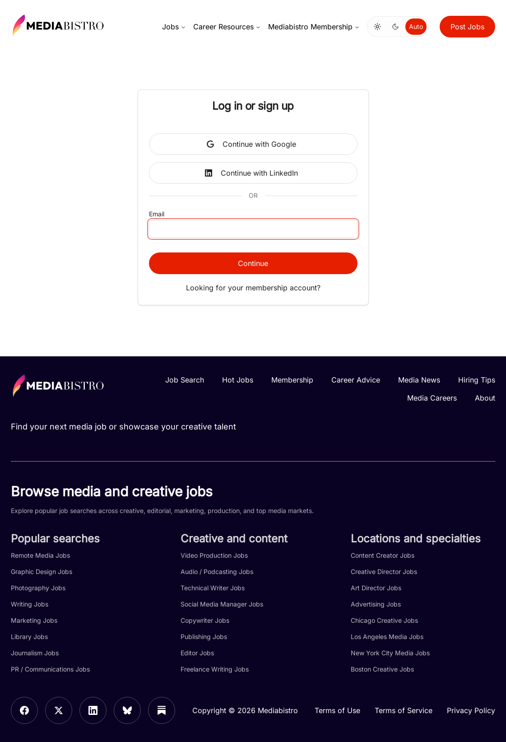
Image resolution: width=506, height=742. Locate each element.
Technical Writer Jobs (213, 588)
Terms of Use (337, 710)
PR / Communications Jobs (50, 669)
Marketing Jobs (34, 620)
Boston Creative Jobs (382, 669)
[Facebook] (24, 710)
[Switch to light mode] (377, 27)
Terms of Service (403, 710)
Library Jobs (29, 636)
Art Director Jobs (376, 588)
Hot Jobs (237, 379)
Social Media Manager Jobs (222, 604)
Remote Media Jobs (40, 555)
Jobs (174, 26)
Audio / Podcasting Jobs (217, 571)
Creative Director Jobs (384, 571)
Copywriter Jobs (205, 620)
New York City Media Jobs (390, 653)
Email (156, 214)
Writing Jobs (29, 604)
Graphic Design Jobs (41, 571)
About (485, 397)
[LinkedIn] (93, 710)
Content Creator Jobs (382, 555)
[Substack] (161, 710)
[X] (58, 710)
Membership (292, 379)
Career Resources (227, 26)
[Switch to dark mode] (395, 27)
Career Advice (355, 379)
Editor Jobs (197, 653)
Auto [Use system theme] (416, 26)
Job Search (184, 379)
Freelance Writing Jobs (215, 669)
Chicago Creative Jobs (384, 620)
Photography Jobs (38, 588)
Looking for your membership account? (253, 287)
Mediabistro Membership (314, 26)
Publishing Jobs (204, 636)
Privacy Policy (471, 710)
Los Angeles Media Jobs (387, 636)
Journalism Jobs (35, 653)
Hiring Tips (476, 379)
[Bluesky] (127, 710)
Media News (419, 379)
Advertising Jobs (376, 604)
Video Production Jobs (214, 555)
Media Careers (432, 397)
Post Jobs (467, 26)
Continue (253, 263)
